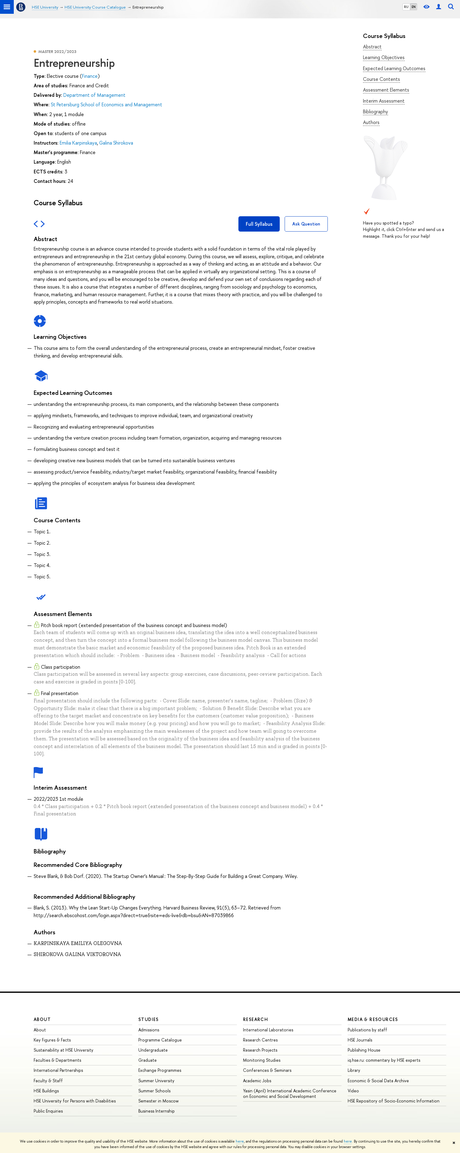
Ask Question (306, 224)
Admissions (148, 1030)
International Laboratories (268, 1030)
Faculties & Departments (57, 1060)
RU (406, 7)
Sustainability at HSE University (63, 1050)
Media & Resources (373, 1019)
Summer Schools (154, 1091)
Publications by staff (367, 1030)
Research (255, 1019)
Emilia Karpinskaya (78, 142)
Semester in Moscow (158, 1101)
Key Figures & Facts (52, 1040)
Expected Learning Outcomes (394, 68)
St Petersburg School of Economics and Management (106, 104)
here (240, 1141)
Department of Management (94, 95)
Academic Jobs (257, 1080)
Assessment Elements (386, 89)
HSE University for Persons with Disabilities (75, 1101)
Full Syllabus (259, 224)
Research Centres (260, 1040)
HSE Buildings (46, 1091)
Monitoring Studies (261, 1060)
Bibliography (375, 111)
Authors (371, 122)
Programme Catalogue (160, 1040)
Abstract (372, 46)
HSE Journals (360, 1040)
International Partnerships (58, 1070)
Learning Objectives (384, 57)
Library (354, 1070)
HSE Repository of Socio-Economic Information (393, 1101)
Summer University (156, 1080)
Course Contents (381, 79)
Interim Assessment (384, 100)
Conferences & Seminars (267, 1070)
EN (414, 7)
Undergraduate (153, 1050)
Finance (90, 76)
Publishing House (364, 1050)
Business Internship (156, 1111)
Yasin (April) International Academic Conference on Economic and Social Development (289, 1093)
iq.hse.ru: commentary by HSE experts (384, 1060)
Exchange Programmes (159, 1070)
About (42, 1019)
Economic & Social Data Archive (378, 1080)
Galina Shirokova (116, 142)
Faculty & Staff (48, 1080)
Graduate (147, 1060)
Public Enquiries (48, 1111)
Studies (148, 1019)
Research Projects (260, 1050)
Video (353, 1091)
